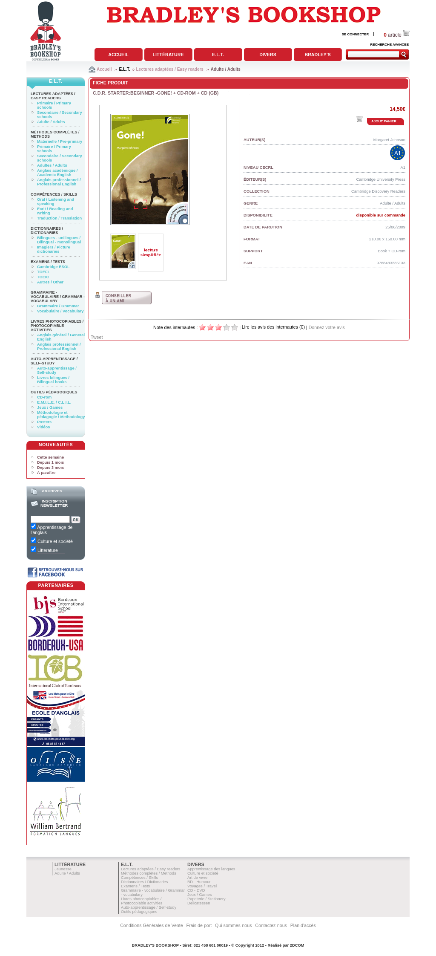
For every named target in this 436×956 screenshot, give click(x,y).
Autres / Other (50, 282)
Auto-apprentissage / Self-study (54, 361)
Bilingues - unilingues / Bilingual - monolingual (59, 240)
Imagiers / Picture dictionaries (53, 249)
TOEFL (43, 272)
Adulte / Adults (226, 69)
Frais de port (199, 925)
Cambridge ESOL (53, 267)
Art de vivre (197, 877)
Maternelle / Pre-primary (59, 141)
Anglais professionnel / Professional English (59, 182)
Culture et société (202, 873)
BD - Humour (198, 882)
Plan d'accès (303, 925)
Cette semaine (50, 457)
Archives (52, 491)
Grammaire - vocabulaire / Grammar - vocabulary (58, 296)
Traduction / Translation (59, 218)
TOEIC (43, 277)
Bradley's (317, 54)
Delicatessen (198, 903)
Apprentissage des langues (211, 869)
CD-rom (44, 397)
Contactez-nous (271, 925)
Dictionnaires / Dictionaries (47, 230)
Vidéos (43, 427)
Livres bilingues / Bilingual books (53, 379)
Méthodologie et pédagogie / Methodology (61, 414)
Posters (44, 422)
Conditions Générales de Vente (151, 925)
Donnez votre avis (327, 327)
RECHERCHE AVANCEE (389, 44)
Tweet (97, 337)
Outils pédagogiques (54, 392)
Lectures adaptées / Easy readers (170, 69)
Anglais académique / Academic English (57, 172)
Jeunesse (63, 869)
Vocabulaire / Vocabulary (60, 311)
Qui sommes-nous (233, 925)
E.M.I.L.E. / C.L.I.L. (54, 402)
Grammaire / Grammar (58, 306)
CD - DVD (196, 890)
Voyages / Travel (202, 886)
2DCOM (297, 945)
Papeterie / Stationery (206, 899)
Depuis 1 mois (50, 462)
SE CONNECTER (355, 34)
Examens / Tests (48, 262)
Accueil (118, 54)
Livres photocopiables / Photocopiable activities (57, 325)
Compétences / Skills (54, 194)
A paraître (46, 473)
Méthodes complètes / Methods (148, 873)
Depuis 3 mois (50, 467)
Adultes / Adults (52, 165)
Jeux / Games (50, 407)
